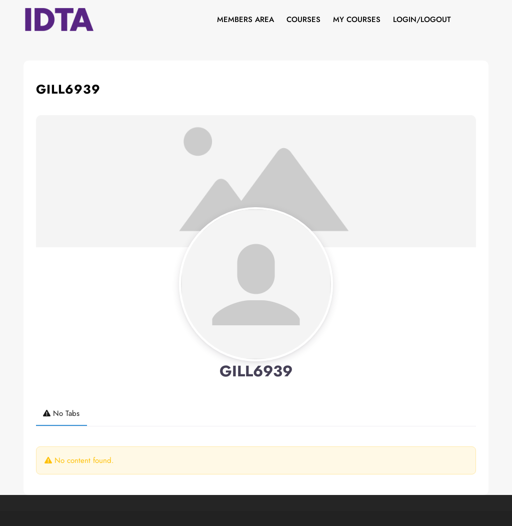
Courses (303, 19)
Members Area (245, 19)
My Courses (356, 19)
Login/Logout (422, 19)
